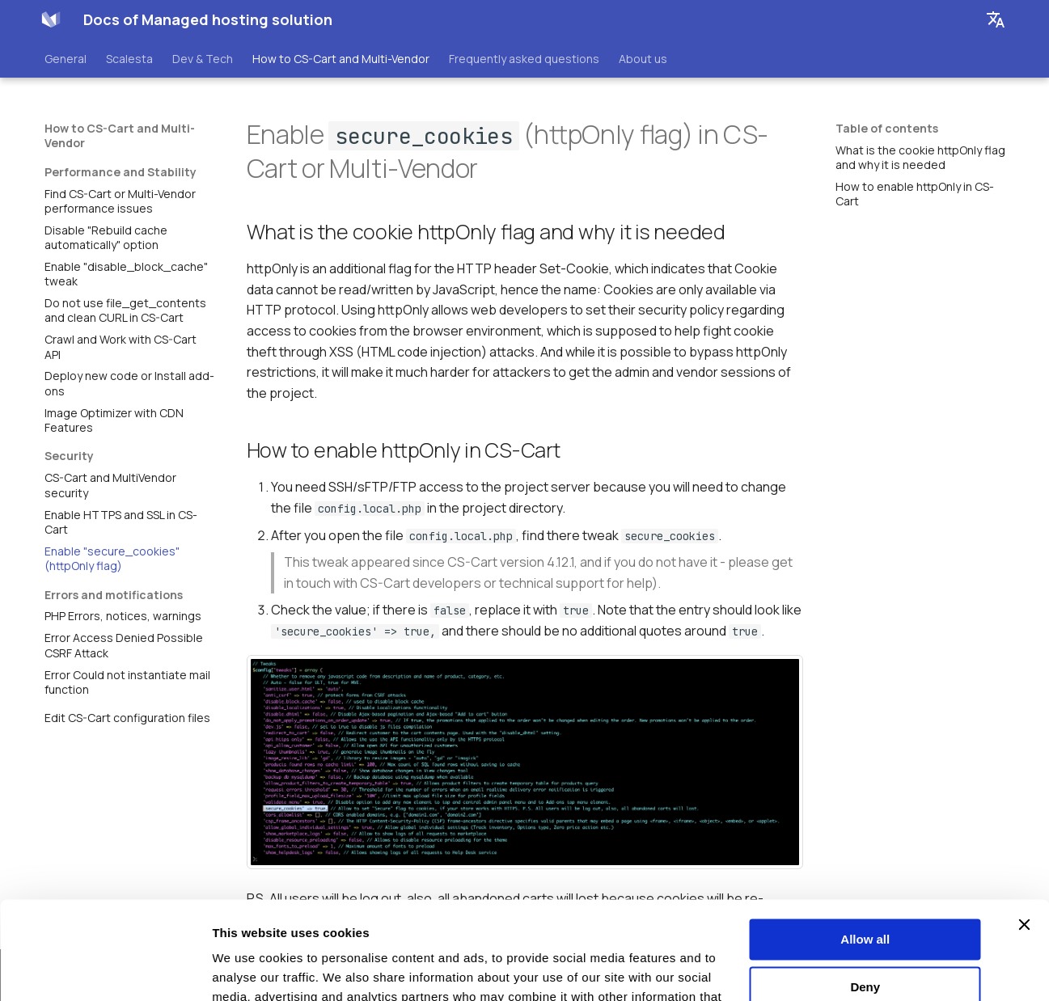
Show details (249, 969)
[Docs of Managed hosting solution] (51, 19)
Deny (865, 895)
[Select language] (995, 19)
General (65, 59)
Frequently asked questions (524, 59)
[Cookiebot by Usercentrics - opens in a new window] (105, 969)
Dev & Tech (202, 59)
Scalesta (129, 59)
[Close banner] (1024, 832)
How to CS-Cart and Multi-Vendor (340, 59)
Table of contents (886, 128)
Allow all (865, 848)
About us (643, 59)
